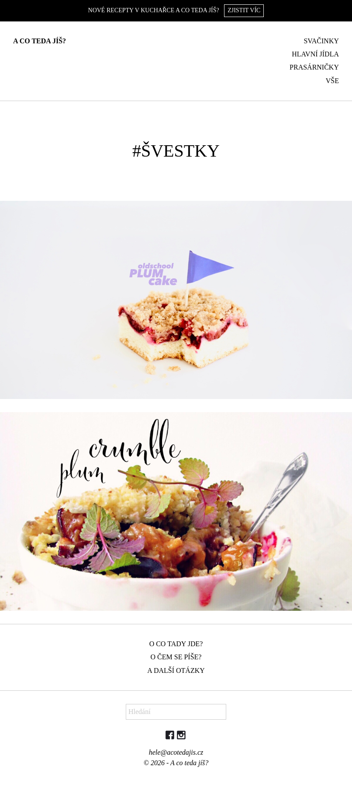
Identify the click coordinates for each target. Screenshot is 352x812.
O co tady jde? (176, 644)
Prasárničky (314, 67)
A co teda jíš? (39, 41)
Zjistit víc (244, 10)
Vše (332, 80)
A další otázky (176, 670)
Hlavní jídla (315, 54)
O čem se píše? (176, 657)
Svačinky (321, 41)
